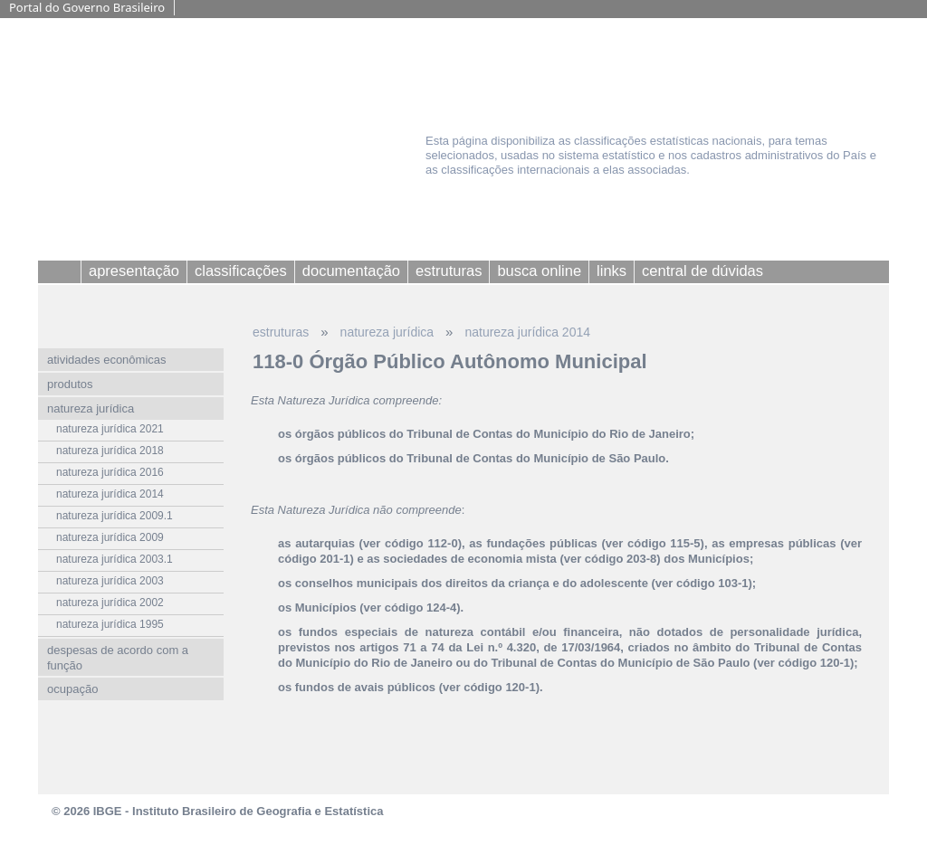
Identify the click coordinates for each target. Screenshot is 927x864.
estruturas (281, 332)
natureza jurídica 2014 (527, 332)
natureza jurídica (387, 332)
